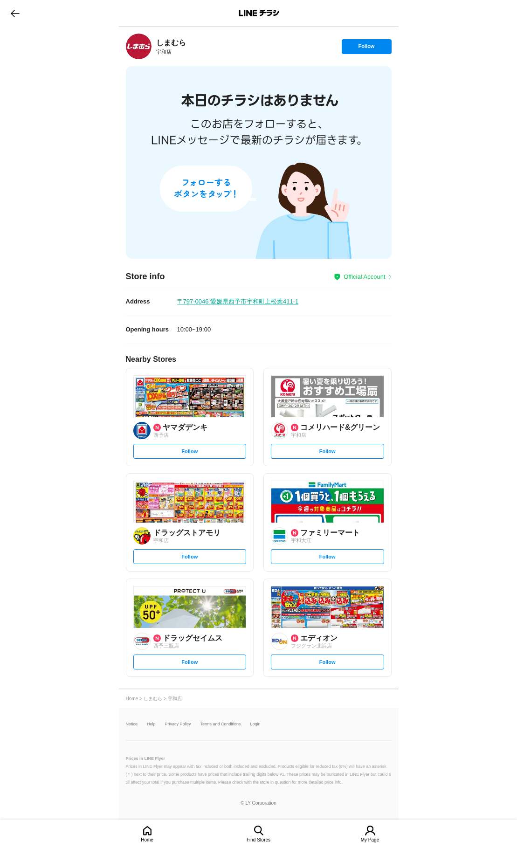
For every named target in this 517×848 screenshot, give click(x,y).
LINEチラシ (259, 13)
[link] (139, 46)
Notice (132, 724)
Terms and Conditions (220, 724)
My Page (370, 839)
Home (147, 839)
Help (151, 724)
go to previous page (15, 13)
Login (255, 724)
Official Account (364, 276)
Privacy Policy (178, 724)
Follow (366, 48)
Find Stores (258, 839)
